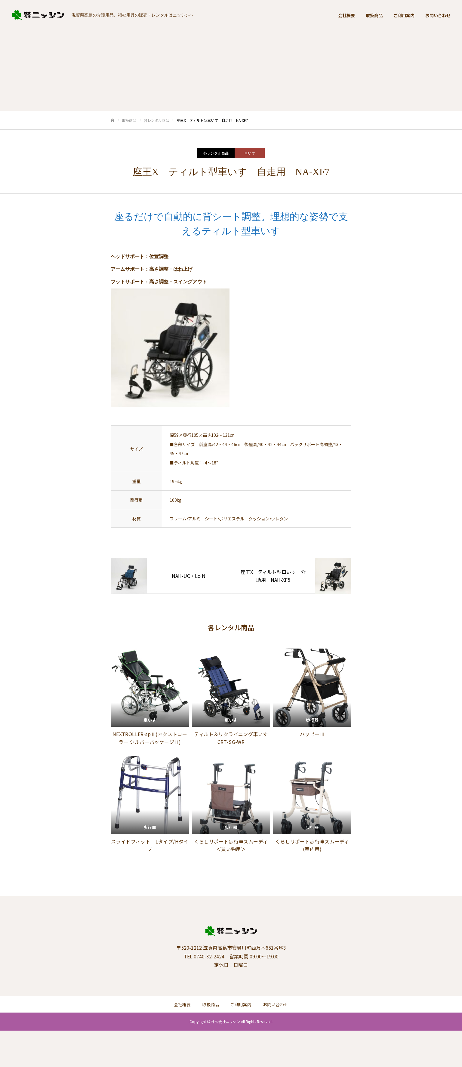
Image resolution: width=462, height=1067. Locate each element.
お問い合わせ (438, 15)
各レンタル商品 (216, 153)
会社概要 (346, 15)
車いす (249, 153)
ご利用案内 (403, 15)
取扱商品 (374, 15)
